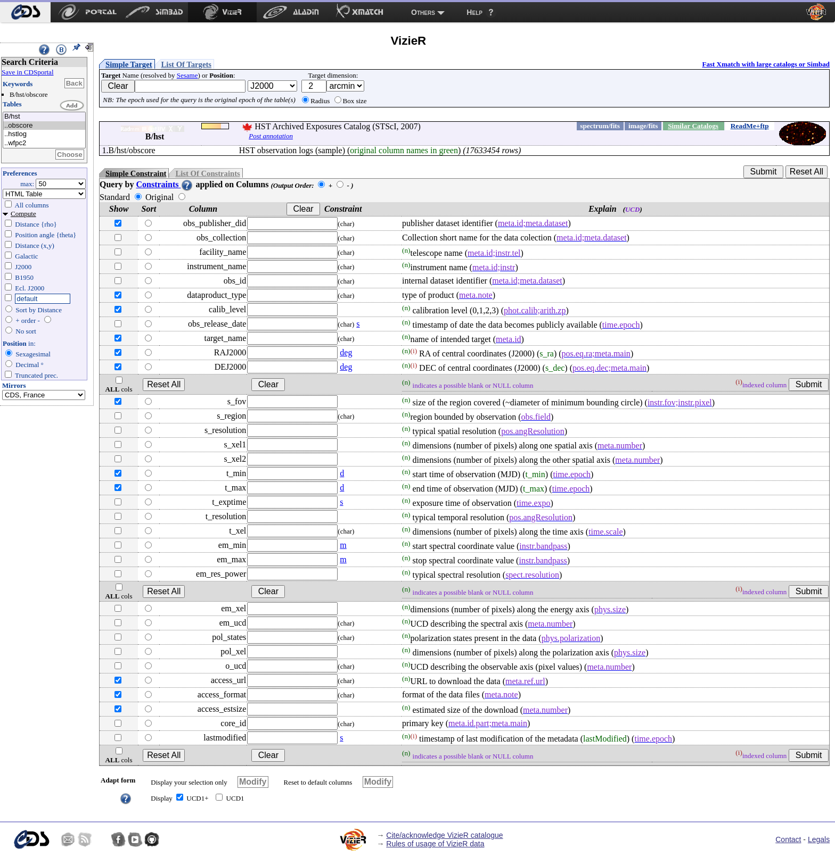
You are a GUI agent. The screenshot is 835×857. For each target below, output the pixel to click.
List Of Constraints (207, 173)
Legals (819, 839)
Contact (788, 839)
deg (346, 352)
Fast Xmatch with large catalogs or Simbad (766, 64)
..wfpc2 (44, 143)
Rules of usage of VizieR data (435, 843)
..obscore (44, 125)
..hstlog (44, 134)
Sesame (187, 75)
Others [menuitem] (423, 12)
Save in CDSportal (28, 72)
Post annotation (271, 136)
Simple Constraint (135, 173)
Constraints (164, 184)
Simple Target (128, 64)
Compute (23, 214)
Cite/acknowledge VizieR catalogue (444, 835)
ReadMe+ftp (750, 126)
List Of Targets (186, 64)
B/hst (44, 116)
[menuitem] (25, 12)
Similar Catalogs (693, 126)
